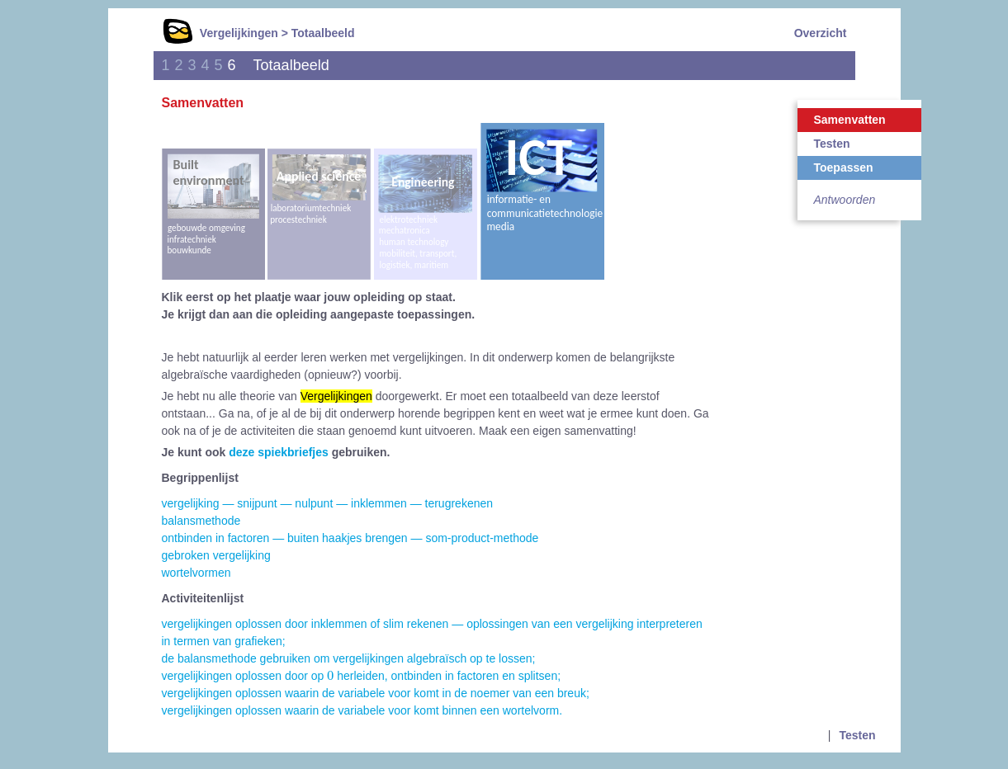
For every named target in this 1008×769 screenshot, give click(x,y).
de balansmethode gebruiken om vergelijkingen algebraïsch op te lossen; (349, 658)
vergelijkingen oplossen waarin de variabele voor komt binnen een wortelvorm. (362, 710)
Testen (832, 143)
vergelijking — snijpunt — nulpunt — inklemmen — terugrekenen (328, 503)
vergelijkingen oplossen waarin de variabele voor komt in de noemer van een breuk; (375, 693)
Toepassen (843, 167)
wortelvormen (196, 572)
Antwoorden (845, 199)
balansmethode (201, 520)
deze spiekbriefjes (279, 452)
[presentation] (330, 675)
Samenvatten (850, 119)
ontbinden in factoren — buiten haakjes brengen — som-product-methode (350, 538)
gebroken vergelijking (216, 555)
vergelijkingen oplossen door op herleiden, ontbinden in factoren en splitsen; (361, 675)
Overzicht (820, 33)
